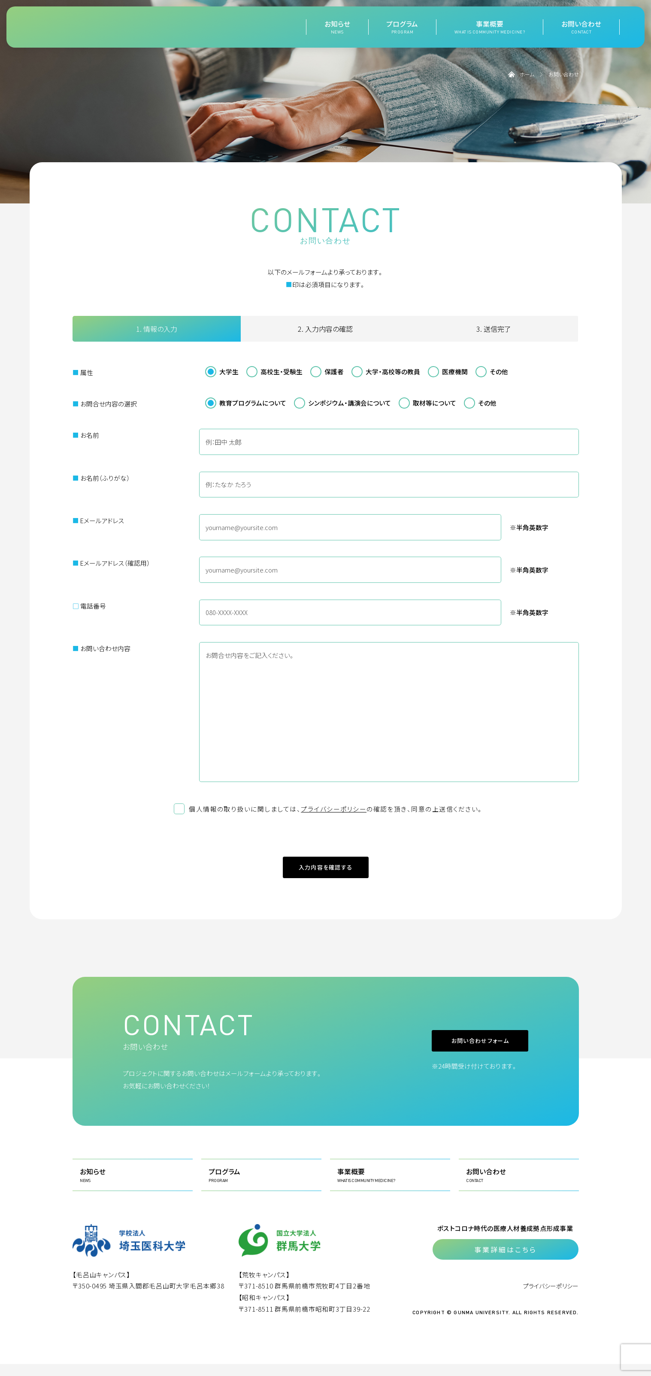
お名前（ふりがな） (101, 477)
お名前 (86, 434)
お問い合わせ (581, 27)
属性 (83, 372)
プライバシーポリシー (333, 808)
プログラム (402, 27)
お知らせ (337, 27)
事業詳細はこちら (505, 1261)
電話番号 (89, 605)
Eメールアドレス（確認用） (111, 562)
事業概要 (489, 27)
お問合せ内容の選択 (105, 403)
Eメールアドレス (98, 520)
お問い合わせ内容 (101, 648)
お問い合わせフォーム (451, 1053)
